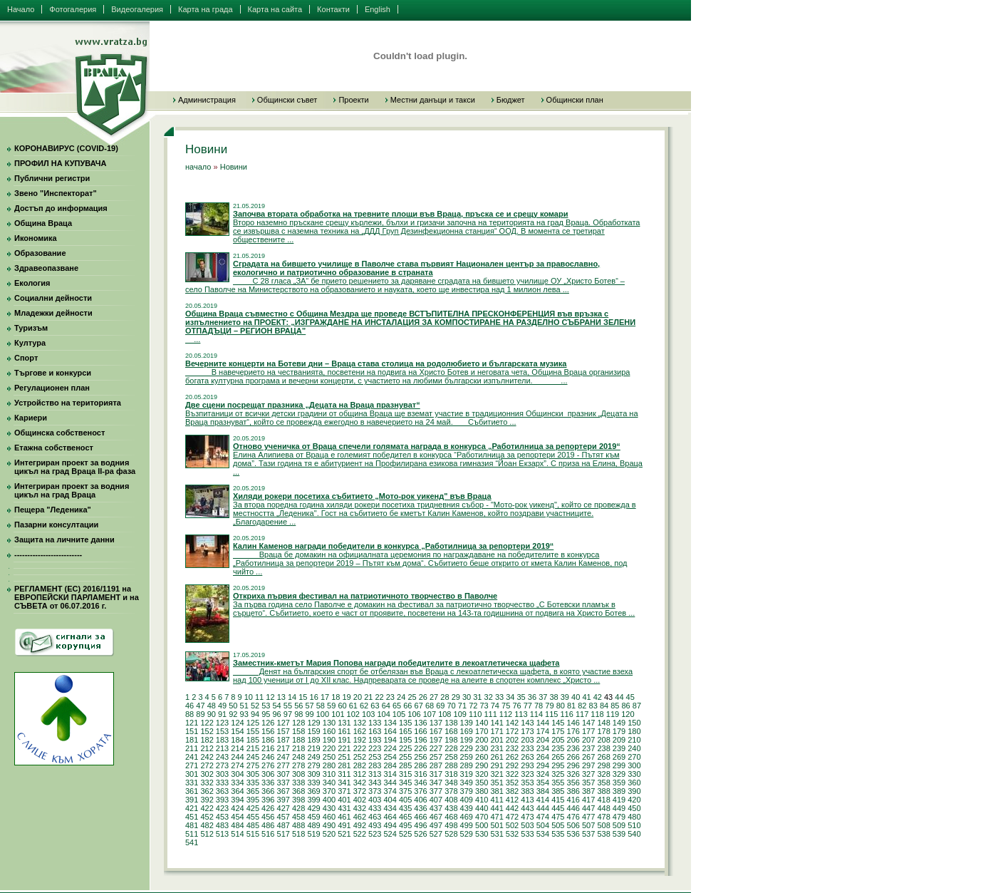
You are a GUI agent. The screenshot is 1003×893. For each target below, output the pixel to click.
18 (335, 697)
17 (325, 697)
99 (309, 714)
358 (603, 782)
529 (466, 834)
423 (222, 808)
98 (298, 714)
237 (588, 748)
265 (557, 757)
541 (191, 842)
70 (451, 705)
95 (265, 714)
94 (255, 714)
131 (344, 722)
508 (603, 825)
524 (389, 834)
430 (329, 808)
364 (237, 791)
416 (573, 799)
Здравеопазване (46, 268)
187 (283, 739)
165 (405, 731)
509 (619, 825)
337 (283, 782)
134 (389, 722)
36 (532, 697)
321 (496, 774)
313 (374, 774)
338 (298, 782)
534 (542, 834)
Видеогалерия (137, 9)
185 (252, 739)
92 (233, 714)
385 (557, 791)
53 (265, 705)
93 (244, 714)
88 (189, 714)
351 (496, 782)
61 (353, 705)
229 (466, 748)
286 (420, 765)
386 (573, 791)
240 (634, 748)
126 (267, 722)
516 (267, 834)
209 (619, 739)
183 (222, 739)
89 (200, 714)
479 (619, 816)
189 (313, 739)
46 (189, 705)
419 (619, 799)
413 (527, 799)
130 (329, 722)
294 (542, 765)
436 (420, 808)
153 (222, 731)
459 (313, 816)
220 (329, 748)
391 (191, 799)
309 (313, 774)
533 (527, 834)
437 (436, 808)
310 (329, 774)
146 (573, 722)
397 (283, 799)
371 (344, 791)
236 (573, 748)
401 (344, 799)
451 (191, 816)
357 (588, 782)
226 (420, 748)
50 (233, 705)
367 (283, 791)
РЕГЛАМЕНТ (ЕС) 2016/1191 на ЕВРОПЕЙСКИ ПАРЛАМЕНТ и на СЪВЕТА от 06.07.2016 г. (76, 597)
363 (222, 791)
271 (191, 765)
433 (374, 808)
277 (283, 765)
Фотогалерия (72, 9)
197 (436, 739)
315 (405, 774)
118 (597, 714)
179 (619, 731)
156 (267, 731)
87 (637, 705)
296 (573, 765)
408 (451, 799)
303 (222, 774)
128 (298, 722)
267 (588, 757)
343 (374, 782)
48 (211, 705)
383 (527, 791)
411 (496, 799)
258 (451, 757)
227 (436, 748)
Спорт (26, 357)
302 (206, 774)
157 (283, 731)
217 (283, 748)
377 (436, 791)
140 (481, 722)
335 (252, 782)
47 (200, 705)
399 (313, 799)
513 (222, 834)
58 (320, 705)
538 (603, 834)
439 (466, 808)
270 (634, 757)
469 (466, 816)
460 (329, 816)
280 (329, 765)
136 (420, 722)
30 (466, 697)
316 (420, 774)
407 (436, 799)
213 (222, 748)
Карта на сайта (275, 9)
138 (451, 722)
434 (389, 808)
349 (466, 782)
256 (420, 757)
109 (460, 714)
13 (281, 697)
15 (302, 697)
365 (252, 791)
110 (475, 714)
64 (386, 705)
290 (481, 765)
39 (565, 697)
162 (359, 731)
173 (527, 731)
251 (344, 757)
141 (496, 722)
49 (222, 705)
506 (573, 825)
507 (588, 825)
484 (237, 825)
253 (374, 757)
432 (359, 808)
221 (344, 748)
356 (573, 782)
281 (344, 765)
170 (481, 731)
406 (420, 799)
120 (627, 714)
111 (490, 714)
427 (283, 808)
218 (298, 748)
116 (567, 714)
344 (389, 782)
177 (588, 731)
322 (512, 774)
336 (267, 782)
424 (237, 808)
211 (191, 748)
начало (198, 166)
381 (496, 791)
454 (237, 816)
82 (582, 705)
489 (313, 825)
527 (436, 834)
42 (597, 697)
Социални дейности (53, 298)
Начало (20, 9)
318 (451, 774)
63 (374, 705)
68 (429, 705)
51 (244, 705)
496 (420, 825)
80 (560, 705)
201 (496, 739)
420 (634, 799)
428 (298, 808)
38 (553, 697)
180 (634, 731)
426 (267, 808)
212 (206, 748)
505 (557, 825)
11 (259, 697)
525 (405, 834)
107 (429, 714)
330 (634, 774)
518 (298, 834)
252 (359, 757)
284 (389, 765)
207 (588, 739)
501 (496, 825)
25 (411, 697)
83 (593, 705)
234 (542, 748)
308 (298, 774)
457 (283, 816)
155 (252, 731)
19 (347, 697)
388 (603, 791)
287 (436, 765)
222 (359, 748)
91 (222, 714)
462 (359, 816)
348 (451, 782)
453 (222, 816)
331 (191, 782)
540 (634, 834)
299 (619, 765)
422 (206, 808)
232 (512, 748)
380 (481, 791)
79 (549, 705)
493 (374, 825)
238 (603, 748)
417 (588, 799)
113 (520, 714)
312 (359, 774)
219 (313, 748)
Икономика (35, 238)
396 (267, 799)
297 (588, 765)
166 (420, 731)
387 (588, 791)
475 (557, 816)
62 (364, 705)
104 (383, 714)
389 (619, 791)
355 (557, 782)
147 (588, 722)
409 (466, 799)
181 (191, 739)
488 (298, 825)
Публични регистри (52, 178)
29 (456, 697)
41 (586, 697)
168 (451, 731)
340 (329, 782)
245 (252, 757)
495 (405, 825)
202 (512, 739)
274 (237, 765)
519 (313, 834)
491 (344, 825)
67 (419, 705)
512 (206, 834)
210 (634, 739)
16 (314, 697)
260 (481, 757)
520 (329, 834)
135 (405, 722)
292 (512, 765)
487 (283, 825)
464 (389, 816)
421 (191, 808)
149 (619, 722)
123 (222, 722)
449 (619, 808)
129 (313, 722)
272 (206, 765)
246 (267, 757)
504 (542, 825)
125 (252, 722)
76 (516, 705)
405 (405, 799)
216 (267, 748)
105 (399, 714)
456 (267, 816)
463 (374, 816)
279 (313, 765)
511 (191, 834)
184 (237, 739)
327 (588, 774)
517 (283, 834)
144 (542, 722)
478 (603, 816)
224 (389, 748)
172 (512, 731)
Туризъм (31, 328)
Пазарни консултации (56, 524)
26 (423, 697)
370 (329, 791)
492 (359, 825)
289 (466, 765)
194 (389, 739)
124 (237, 722)
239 (619, 748)
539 (619, 834)
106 (413, 714)
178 (603, 731)
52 (255, 705)
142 (512, 722)
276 (267, 765)
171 (496, 731)
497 (436, 825)
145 (557, 722)
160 (329, 731)
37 (543, 697)
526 (420, 834)
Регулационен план (52, 387)
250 (329, 757)
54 (277, 705)
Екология (32, 283)
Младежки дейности (53, 313)
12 (270, 697)
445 (557, 808)
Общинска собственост (59, 432)
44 (619, 697)
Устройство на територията (67, 402)
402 (359, 799)
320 (481, 774)
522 (359, 834)
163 (374, 731)
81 (571, 705)
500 (481, 825)
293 (527, 765)
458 (298, 816)
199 (466, 739)
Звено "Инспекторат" (55, 193)
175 (557, 731)
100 (322, 714)
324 (542, 774)
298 (603, 765)
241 (191, 757)
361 (191, 791)
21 (368, 697)
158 (298, 731)
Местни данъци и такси (432, 100)
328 (603, 774)
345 (405, 782)
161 (344, 731)
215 (252, 748)
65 (397, 705)
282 (359, 765)
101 (337, 714)
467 (436, 816)
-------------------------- (48, 554)
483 (222, 825)
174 (542, 731)
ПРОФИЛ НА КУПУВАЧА (60, 163)
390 (634, 791)
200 (481, 739)
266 (573, 757)
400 (329, 799)
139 (466, 722)
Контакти (333, 9)
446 (573, 808)
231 (496, 748)
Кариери (30, 417)
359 (619, 782)
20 (357, 697)
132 (359, 722)
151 (191, 731)
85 (614, 705)
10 (248, 697)
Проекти (353, 100)
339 (313, 782)
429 (313, 808)
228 (451, 748)
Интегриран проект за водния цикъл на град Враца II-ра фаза (74, 466)
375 (405, 791)
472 (512, 816)
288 (451, 765)
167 (436, 731)
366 (267, 791)
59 (331, 705)
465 (405, 816)
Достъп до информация (61, 208)
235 (557, 748)
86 (626, 705)
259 (466, 757)
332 (206, 782)
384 (542, 791)
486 (267, 825)
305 (252, 774)
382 (512, 791)
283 (374, 765)
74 (495, 705)
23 (390, 697)
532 (512, 834)
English (377, 9)
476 (573, 816)
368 (298, 791)
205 (557, 739)
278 (298, 765)
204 (542, 739)
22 (379, 697)
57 (309, 705)
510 (634, 825)
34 (510, 697)
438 (451, 808)
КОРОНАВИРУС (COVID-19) (66, 148)
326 (573, 774)
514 (237, 834)
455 (252, 816)
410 (481, 799)
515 (252, 834)
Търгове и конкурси (52, 372)
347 (436, 782)
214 (237, 748)
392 (206, 799)
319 (466, 774)
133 (374, 722)
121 (191, 722)
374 (389, 791)
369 (313, 791)
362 (206, 791)
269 (619, 757)
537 (588, 834)
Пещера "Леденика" (52, 509)
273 (222, 765)
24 (401, 697)
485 (252, 825)
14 (292, 697)
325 (557, 774)
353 (527, 782)
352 (512, 782)
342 (359, 782)
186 (267, 739)
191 (344, 739)
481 (191, 825)
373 (374, 791)
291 (496, 765)
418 (603, 799)
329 (619, 774)
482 (206, 825)
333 (222, 782)
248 (298, 757)
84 (604, 705)
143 (527, 722)
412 (512, 799)
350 (481, 782)
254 (389, 757)
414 (542, 799)
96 (277, 714)
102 (353, 714)
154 (237, 731)
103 (368, 714)
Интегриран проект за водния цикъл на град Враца (71, 490)
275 (252, 765)
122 (206, 722)
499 (466, 825)
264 (542, 757)
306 (267, 774)
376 (420, 791)
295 (557, 765)
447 (588, 808)
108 (444, 714)
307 (283, 774)
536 (573, 834)
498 (451, 825)
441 (496, 808)
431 (344, 808)
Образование (40, 253)
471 (496, 816)
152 (206, 731)
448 (603, 808)
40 (575, 697)
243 (222, 757)
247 (283, 757)
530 (481, 834)
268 (603, 757)
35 (521, 697)
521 (344, 834)
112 (505, 714)
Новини (233, 166)
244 (237, 757)
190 (329, 739)
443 (527, 808)
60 (342, 705)
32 (488, 697)
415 (557, 799)
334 (237, 782)
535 (557, 834)
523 (374, 834)
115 (551, 714)
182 (206, 739)
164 (389, 731)
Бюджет (511, 100)
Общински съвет (287, 100)
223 (374, 748)
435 (405, 808)
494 (389, 825)
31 (477, 697)
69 (440, 705)
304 (237, 774)
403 (374, 799)
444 (542, 808)
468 (451, 816)
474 (542, 816)
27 (434, 697)
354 (542, 782)
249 (313, 757)
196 (420, 739)
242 (206, 757)
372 (359, 791)
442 (512, 808)
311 (344, 774)
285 (405, 765)
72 (473, 705)
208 (603, 739)
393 (222, 799)
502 (512, 825)
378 (451, 791)
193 (374, 739)
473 (527, 816)
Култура (30, 343)
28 (444, 697)
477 (588, 816)
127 (283, 722)
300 (634, 765)
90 (211, 714)
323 (527, 774)
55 (288, 705)
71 (462, 705)
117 (582, 714)
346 (420, 782)
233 (527, 748)
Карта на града (205, 9)
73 (483, 705)
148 (603, 722)
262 (512, 757)
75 (506, 705)
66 (407, 705)
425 (252, 808)
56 (298, 705)
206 (573, 739)
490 (329, 825)
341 (344, 782)
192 (359, 739)
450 (634, 808)
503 (527, 825)
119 (612, 714)
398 (298, 799)
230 (481, 748)
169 (466, 731)
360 (634, 782)
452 (206, 816)
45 (630, 697)
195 (405, 739)
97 (288, 714)
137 (436, 722)
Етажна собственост (53, 447)
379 (466, 791)
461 (344, 816)
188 (298, 739)
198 (451, 739)
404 (389, 799)
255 (405, 757)
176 (573, 731)
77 (528, 705)
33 (499, 697)
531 (496, 834)
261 (496, 757)
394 (237, 799)
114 (536, 714)
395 (252, 799)
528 (451, 834)
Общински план (574, 100)
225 (405, 748)
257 (436, 757)
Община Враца (43, 223)
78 (538, 705)
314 (389, 774)
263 (527, 757)
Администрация (207, 100)
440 (481, 808)
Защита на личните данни (64, 539)
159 (313, 731)
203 (527, 739)
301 (191, 774)
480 (634, 816)
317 (436, 774)
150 (634, 722)
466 (420, 816)
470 (481, 816)
